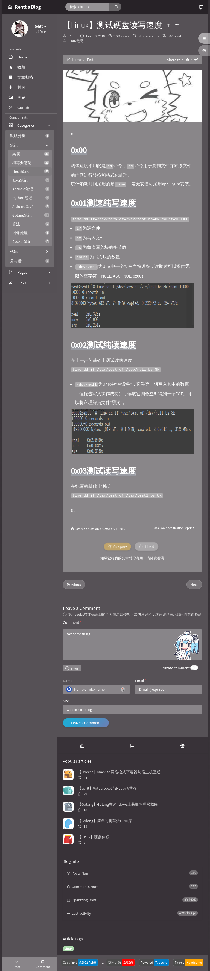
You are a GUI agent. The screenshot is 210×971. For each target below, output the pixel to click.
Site (66, 700)
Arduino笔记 (30, 206)
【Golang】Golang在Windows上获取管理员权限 (118, 804)
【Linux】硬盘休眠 (93, 836)
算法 (30, 224)
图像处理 (30, 232)
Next (194, 584)
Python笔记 (30, 197)
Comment (72, 622)
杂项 (30, 154)
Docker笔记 (30, 241)
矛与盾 (29, 261)
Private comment (176, 667)
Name (69, 680)
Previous (74, 584)
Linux (68, 948)
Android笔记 (30, 189)
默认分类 (29, 135)
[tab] (82, 745)
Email (141, 680)
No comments (148, 36)
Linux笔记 (30, 171)
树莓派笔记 (30, 162)
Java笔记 (30, 180)
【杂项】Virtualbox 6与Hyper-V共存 (107, 788)
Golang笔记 (30, 215)
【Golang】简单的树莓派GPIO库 (105, 820)
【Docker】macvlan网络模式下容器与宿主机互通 (119, 771)
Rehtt (73, 36)
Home (74, 59)
